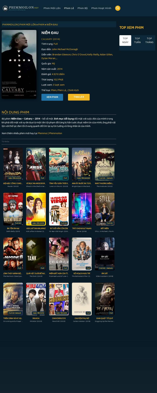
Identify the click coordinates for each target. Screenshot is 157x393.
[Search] (117, 8)
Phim (53, 90)
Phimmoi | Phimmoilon (50, 133)
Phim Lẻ (69, 8)
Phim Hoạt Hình (101, 8)
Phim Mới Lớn (52, 8)
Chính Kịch (73, 90)
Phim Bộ (83, 8)
